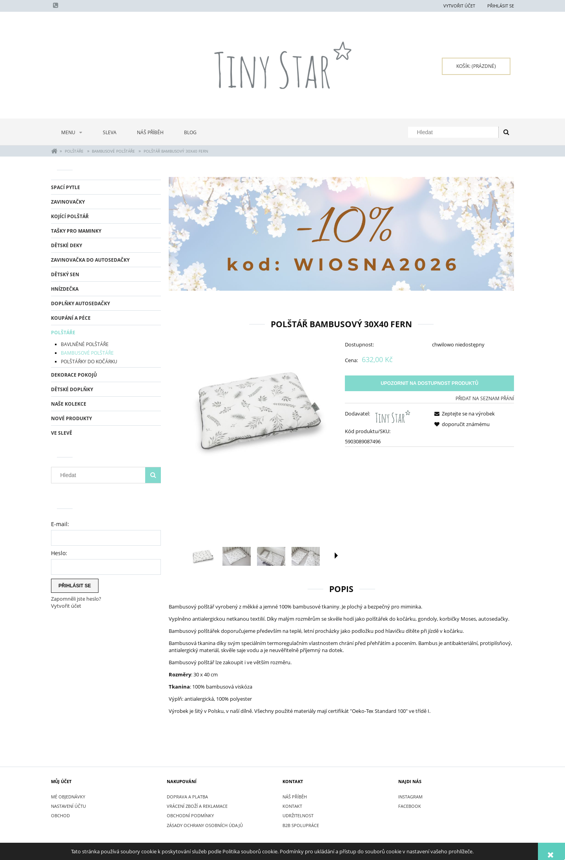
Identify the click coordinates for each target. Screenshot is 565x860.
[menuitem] (72, 132)
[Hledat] (506, 132)
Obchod (60, 815)
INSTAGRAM (410, 797)
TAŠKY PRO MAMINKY (76, 231)
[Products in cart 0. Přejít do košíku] (476, 66)
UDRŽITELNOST (297, 815)
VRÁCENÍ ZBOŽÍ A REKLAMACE (197, 806)
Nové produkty (71, 418)
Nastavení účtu (68, 806)
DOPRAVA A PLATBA (187, 797)
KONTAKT (292, 806)
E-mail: (60, 524)
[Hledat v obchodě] (455, 132)
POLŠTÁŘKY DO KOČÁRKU (89, 361)
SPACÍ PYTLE (65, 187)
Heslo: (59, 553)
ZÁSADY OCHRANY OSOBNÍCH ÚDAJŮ (205, 825)
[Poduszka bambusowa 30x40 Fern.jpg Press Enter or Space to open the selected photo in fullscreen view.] (253, 410)
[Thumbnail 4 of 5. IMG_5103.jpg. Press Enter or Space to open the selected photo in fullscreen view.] (306, 556)
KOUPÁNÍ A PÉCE (71, 318)
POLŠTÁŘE (63, 332)
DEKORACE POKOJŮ (74, 375)
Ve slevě (61, 433)
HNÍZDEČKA (64, 289)
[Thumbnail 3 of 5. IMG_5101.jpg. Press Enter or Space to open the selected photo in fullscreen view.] (271, 556)
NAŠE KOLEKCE (68, 404)
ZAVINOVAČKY (68, 202)
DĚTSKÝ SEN (65, 274)
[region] (341, 234)
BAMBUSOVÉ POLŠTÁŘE (87, 353)
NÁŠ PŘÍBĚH (294, 797)
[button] (336, 555)
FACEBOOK (409, 806)
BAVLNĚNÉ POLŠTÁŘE (85, 344)
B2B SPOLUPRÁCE (300, 825)
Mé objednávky (68, 797)
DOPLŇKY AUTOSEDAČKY (80, 303)
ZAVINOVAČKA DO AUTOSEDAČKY (90, 260)
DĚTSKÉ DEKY (66, 245)
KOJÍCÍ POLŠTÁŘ (70, 216)
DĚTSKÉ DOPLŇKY (72, 389)
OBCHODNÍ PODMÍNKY (190, 815)
